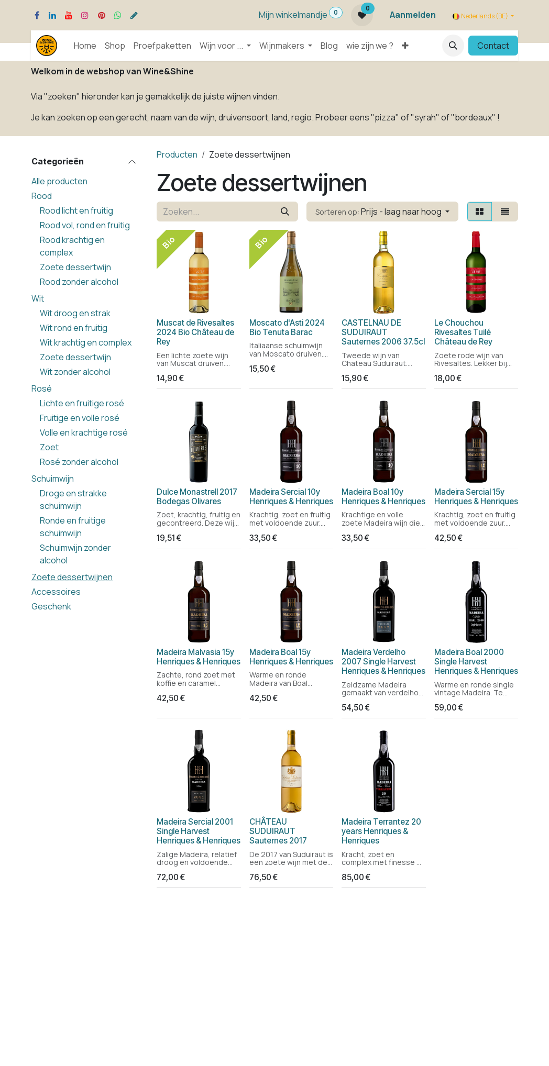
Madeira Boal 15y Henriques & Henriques (291, 657)
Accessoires (56, 591)
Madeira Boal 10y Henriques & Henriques (383, 496)
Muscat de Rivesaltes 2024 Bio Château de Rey (195, 331)
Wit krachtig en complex (85, 342)
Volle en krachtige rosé (84, 432)
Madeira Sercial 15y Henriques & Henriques (476, 496)
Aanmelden (413, 14)
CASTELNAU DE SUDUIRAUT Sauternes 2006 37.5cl (383, 331)
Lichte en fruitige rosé (82, 403)
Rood (41, 196)
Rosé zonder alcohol (79, 462)
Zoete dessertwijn (75, 267)
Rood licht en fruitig (76, 210)
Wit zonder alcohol (75, 371)
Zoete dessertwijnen (72, 577)
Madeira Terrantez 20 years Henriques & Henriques (381, 831)
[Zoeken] (285, 211)
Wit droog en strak (75, 313)
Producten (177, 154)
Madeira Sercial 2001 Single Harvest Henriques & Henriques (198, 831)
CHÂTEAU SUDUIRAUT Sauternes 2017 (278, 831)
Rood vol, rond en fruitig (85, 225)
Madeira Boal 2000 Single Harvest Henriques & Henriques (476, 661)
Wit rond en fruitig (73, 328)
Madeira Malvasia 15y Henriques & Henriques (198, 657)
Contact (493, 45)
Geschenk (51, 606)
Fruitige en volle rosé (79, 418)
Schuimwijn (52, 478)
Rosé (41, 388)
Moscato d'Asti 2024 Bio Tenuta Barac (287, 327)
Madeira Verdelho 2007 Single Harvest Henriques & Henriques (383, 661)
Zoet (49, 447)
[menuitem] (85, 45)
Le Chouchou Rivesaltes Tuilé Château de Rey (463, 331)
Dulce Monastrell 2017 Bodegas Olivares (197, 496)
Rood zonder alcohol (79, 281)
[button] (453, 46)
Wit (37, 298)
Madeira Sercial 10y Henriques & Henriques (291, 496)
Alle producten (59, 181)
